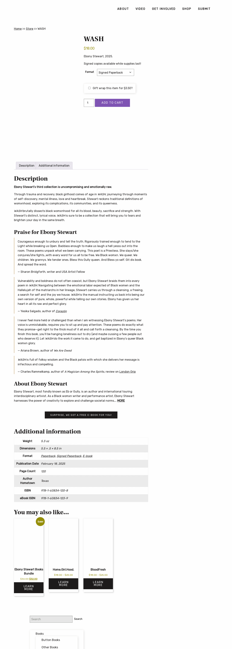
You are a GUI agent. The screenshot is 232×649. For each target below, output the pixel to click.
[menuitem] (123, 9)
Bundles (181, 76)
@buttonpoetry (183, 112)
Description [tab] (26, 165)
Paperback (48, 456)
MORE (121, 400)
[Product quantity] (89, 103)
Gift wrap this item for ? (110, 88)
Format (89, 72)
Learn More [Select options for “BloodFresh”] (98, 583)
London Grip (127, 371)
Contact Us (116, 638)
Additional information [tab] (54, 165)
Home (18, 28)
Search (212, 38)
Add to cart (112, 102)
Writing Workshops (188, 98)
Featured (182, 83)
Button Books (191, 59)
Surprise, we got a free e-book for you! (81, 414)
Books (180, 53)
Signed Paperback (69, 456)
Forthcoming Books (189, 90)
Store (29, 28)
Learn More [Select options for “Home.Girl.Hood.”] (63, 583)
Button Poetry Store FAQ (185, 177)
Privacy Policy (144, 633)
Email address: (178, 131)
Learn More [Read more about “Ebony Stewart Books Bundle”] (29, 588)
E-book (87, 456)
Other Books (190, 66)
